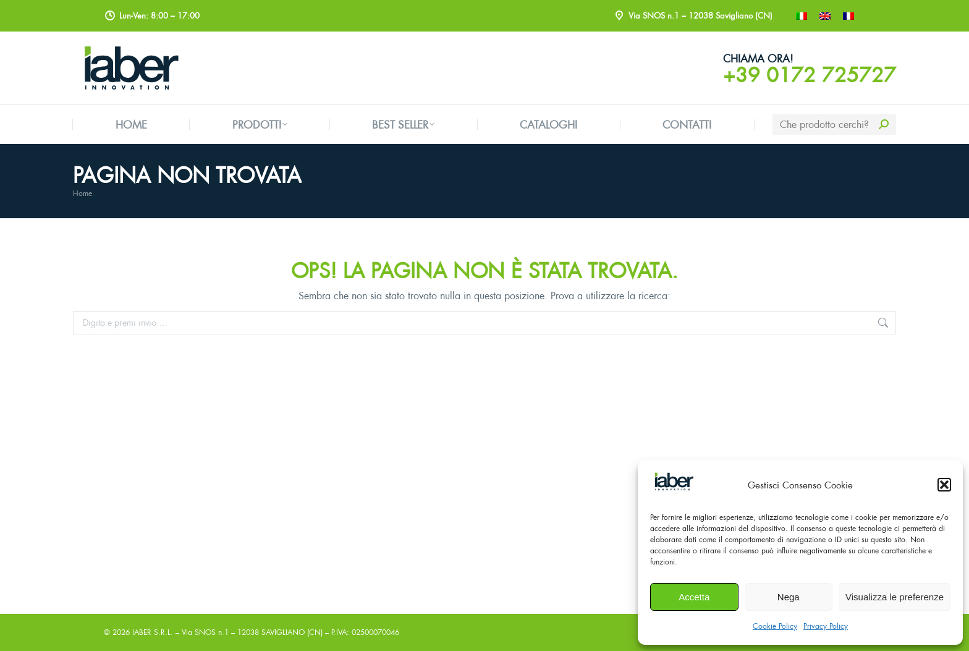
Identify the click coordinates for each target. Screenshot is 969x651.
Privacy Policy (825, 626)
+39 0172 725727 (809, 74)
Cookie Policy (775, 626)
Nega (788, 597)
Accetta (694, 597)
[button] (944, 485)
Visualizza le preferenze (894, 597)
